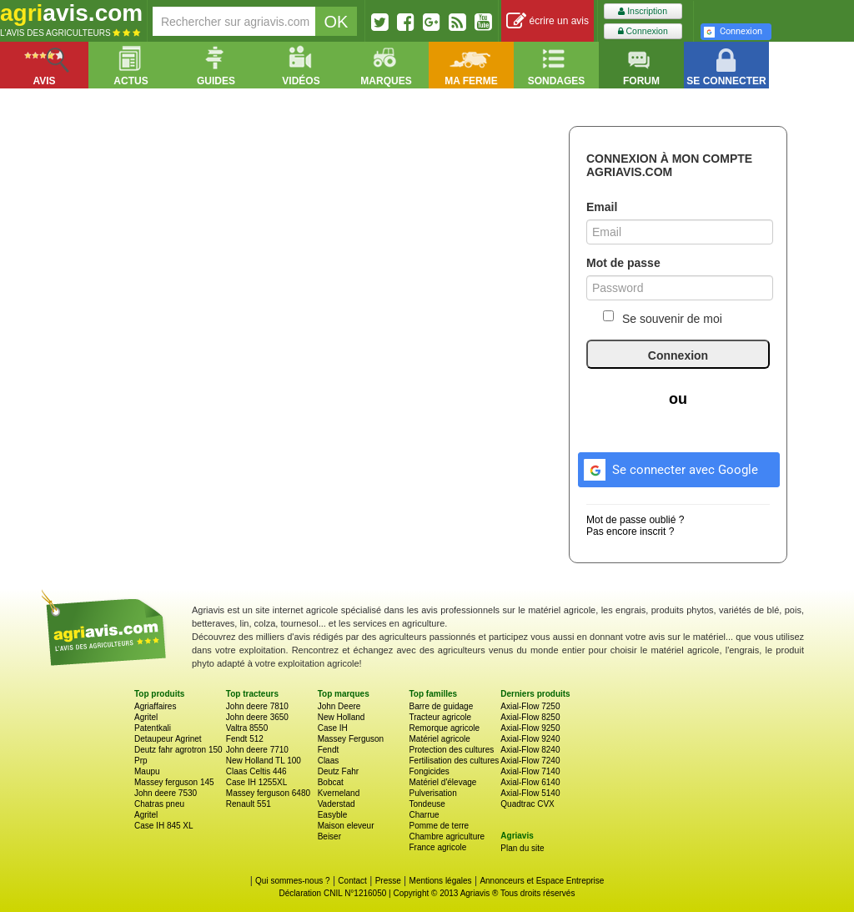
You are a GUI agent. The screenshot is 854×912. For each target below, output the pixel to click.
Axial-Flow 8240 (530, 749)
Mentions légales (440, 880)
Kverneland (339, 793)
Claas (328, 760)
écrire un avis (547, 21)
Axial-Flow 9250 (530, 728)
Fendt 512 (245, 738)
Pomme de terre (439, 825)
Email (601, 207)
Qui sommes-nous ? (292, 880)
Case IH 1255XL (256, 782)
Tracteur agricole (440, 717)
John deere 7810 (257, 706)
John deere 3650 (257, 717)
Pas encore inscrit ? (630, 531)
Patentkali (152, 728)
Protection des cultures (451, 749)
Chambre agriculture (447, 836)
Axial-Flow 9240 (530, 738)
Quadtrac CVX (527, 804)
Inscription (642, 11)
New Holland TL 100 (263, 760)
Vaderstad (336, 804)
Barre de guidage (441, 706)
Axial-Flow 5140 (530, 793)
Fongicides (429, 771)
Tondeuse (427, 804)
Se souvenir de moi (662, 317)
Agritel (146, 717)
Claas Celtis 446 (256, 771)
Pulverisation (432, 793)
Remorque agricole (444, 728)
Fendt (328, 749)
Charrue (424, 814)
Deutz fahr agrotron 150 (178, 749)
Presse (388, 880)
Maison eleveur (346, 825)
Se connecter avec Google (668, 467)
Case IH (333, 728)
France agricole (437, 847)
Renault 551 (248, 804)
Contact (352, 880)
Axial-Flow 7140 (530, 771)
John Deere (339, 706)
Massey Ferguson (351, 738)
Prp (141, 760)
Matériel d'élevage (442, 782)
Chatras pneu (159, 804)
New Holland (341, 717)
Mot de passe (623, 263)
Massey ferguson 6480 (268, 793)
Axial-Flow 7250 (530, 706)
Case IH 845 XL (163, 825)
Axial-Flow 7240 (530, 760)
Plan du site (522, 848)
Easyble (333, 814)
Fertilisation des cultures (454, 760)
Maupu (147, 771)
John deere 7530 (165, 793)
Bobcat (331, 782)
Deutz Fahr (338, 771)
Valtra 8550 (247, 728)
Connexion (643, 31)
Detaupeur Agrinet (168, 738)
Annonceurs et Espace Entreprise (542, 880)
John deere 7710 (257, 749)
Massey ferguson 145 (174, 782)
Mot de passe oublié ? (635, 520)
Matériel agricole (439, 738)
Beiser (329, 836)
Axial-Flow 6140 (530, 782)
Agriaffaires (155, 706)
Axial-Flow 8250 (530, 717)
